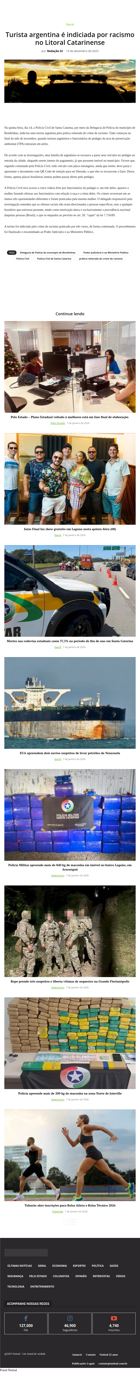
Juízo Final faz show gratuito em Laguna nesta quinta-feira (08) (70, 529)
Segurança (57, 875)
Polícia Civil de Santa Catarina (54, 258)
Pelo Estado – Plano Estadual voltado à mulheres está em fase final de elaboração (70, 417)
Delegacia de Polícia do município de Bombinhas (48, 252)
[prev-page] (66, 1222)
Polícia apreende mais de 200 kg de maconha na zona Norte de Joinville (70, 1093)
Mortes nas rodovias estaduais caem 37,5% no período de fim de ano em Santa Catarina (70, 641)
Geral (70, 25)
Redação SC (55, 51)
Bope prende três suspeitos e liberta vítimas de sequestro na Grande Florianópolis (70, 981)
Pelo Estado (58, 423)
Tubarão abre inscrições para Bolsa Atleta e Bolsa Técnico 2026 (70, 1205)
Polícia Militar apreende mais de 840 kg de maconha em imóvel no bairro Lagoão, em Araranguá (70, 867)
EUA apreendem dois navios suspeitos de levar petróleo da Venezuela (70, 753)
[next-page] (73, 1222)
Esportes (57, 1211)
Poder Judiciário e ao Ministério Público (105, 252)
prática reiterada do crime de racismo (101, 258)
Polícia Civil (22, 258)
